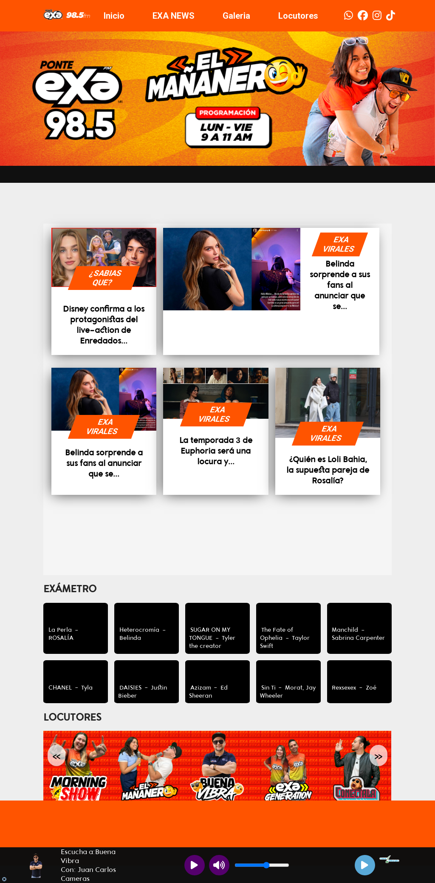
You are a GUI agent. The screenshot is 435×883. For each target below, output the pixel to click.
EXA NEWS (174, 16)
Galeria (236, 16)
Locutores (298, 16)
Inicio (114, 16)
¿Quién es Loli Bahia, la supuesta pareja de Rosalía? (327, 470)
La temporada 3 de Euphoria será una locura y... (215, 451)
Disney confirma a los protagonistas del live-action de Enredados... (103, 325)
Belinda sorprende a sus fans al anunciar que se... (340, 285)
